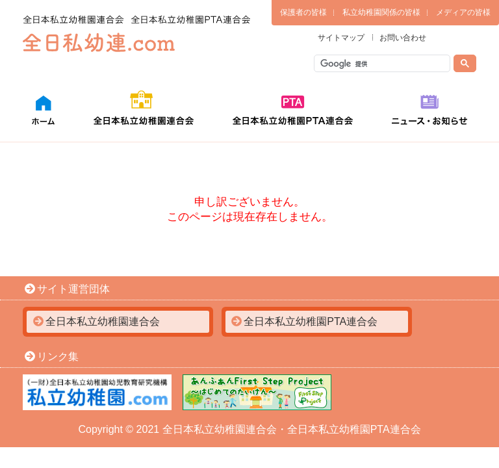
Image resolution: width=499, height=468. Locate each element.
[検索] (383, 64)
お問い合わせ (402, 37)
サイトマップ (341, 37)
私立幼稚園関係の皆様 (381, 12)
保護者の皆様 (303, 12)
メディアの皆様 (463, 12)
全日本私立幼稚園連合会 (102, 321)
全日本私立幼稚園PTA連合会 (310, 321)
